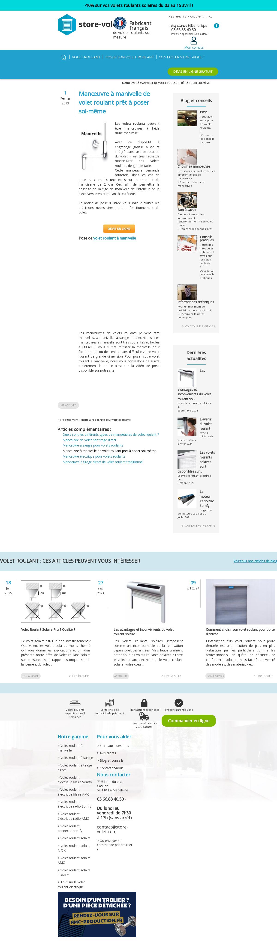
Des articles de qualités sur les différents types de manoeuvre (196, 167)
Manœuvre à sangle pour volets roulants (103, 419)
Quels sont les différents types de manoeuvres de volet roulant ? (111, 434)
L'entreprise (178, 16)
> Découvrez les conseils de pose (207, 135)
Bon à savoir (30, 665)
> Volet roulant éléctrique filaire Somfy (74, 768)
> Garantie (142, 937)
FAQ (207, 16)
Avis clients (195, 16)
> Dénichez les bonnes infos (194, 218)
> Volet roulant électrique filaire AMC (73, 781)
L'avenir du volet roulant (206, 409)
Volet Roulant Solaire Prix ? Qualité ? (49, 618)
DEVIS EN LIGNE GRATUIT (193, 71)
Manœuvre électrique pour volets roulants (94, 456)
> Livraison (125, 937)
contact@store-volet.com (111, 819)
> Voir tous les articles (198, 315)
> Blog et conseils (109, 750)
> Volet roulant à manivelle (70, 737)
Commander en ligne (189, 710)
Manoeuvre (68, 405)
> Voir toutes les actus (198, 515)
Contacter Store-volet (177, 57)
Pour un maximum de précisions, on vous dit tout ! (196, 293)
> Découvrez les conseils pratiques (207, 259)
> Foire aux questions (112, 735)
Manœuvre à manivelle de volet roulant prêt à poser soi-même (110, 451)
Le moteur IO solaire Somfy (207, 488)
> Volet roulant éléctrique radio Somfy (74, 793)
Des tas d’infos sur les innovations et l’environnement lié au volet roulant (196, 208)
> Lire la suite (79, 665)
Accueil (63, 57)
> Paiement (107, 937)
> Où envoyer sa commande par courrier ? (115, 834)
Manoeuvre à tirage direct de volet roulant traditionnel (103, 462)
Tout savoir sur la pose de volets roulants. (207, 119)
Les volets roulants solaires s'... (196, 391)
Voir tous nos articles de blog (254, 550)
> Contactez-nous (109, 757)
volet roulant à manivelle (115, 238)
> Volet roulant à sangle (75, 747)
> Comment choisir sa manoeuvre (190, 176)
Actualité (120, 665)
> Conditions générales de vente (78, 937)
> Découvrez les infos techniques (190, 304)
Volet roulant (85, 57)
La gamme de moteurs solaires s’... (195, 501)
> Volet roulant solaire (74, 827)
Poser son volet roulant (127, 57)
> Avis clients (106, 742)
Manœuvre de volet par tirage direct (90, 440)
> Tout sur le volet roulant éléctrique (71, 873)
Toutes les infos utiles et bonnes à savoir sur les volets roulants (207, 239)
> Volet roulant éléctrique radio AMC (73, 805)
